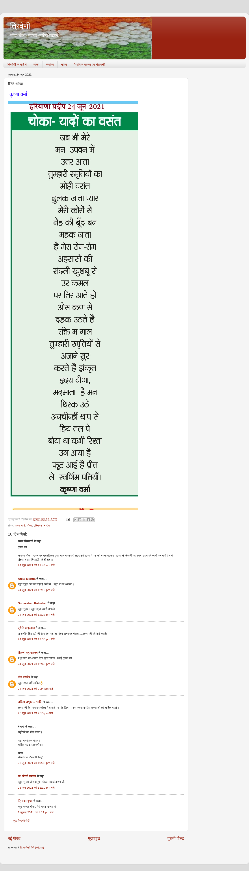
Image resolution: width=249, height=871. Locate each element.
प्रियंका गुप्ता (25, 801)
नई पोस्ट (14, 838)
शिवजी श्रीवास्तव (28, 652)
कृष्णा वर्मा (20, 525)
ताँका (36, 64)
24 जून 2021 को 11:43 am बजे (36, 565)
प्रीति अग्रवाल (26, 628)
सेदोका (50, 64)
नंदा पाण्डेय (24, 677)
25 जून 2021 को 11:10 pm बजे (36, 787)
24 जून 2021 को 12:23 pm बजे (36, 614)
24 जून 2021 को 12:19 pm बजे (36, 590)
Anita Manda (26, 578)
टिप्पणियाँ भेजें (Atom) (32, 847)
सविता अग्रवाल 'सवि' (30, 702)
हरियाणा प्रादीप (42, 525)
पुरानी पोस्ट (175, 838)
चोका (64, 64)
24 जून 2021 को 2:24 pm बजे (35, 688)
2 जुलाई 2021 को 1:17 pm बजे (36, 812)
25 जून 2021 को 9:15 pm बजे (35, 713)
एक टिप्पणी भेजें (21, 821)
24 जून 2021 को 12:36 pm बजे (36, 639)
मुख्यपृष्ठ (94, 838)
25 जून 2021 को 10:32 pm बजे (36, 763)
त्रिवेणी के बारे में (17, 64)
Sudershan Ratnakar (32, 603)
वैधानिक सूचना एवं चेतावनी (89, 64)
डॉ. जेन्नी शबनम (27, 776)
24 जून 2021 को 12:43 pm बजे (36, 664)
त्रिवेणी (20, 25)
